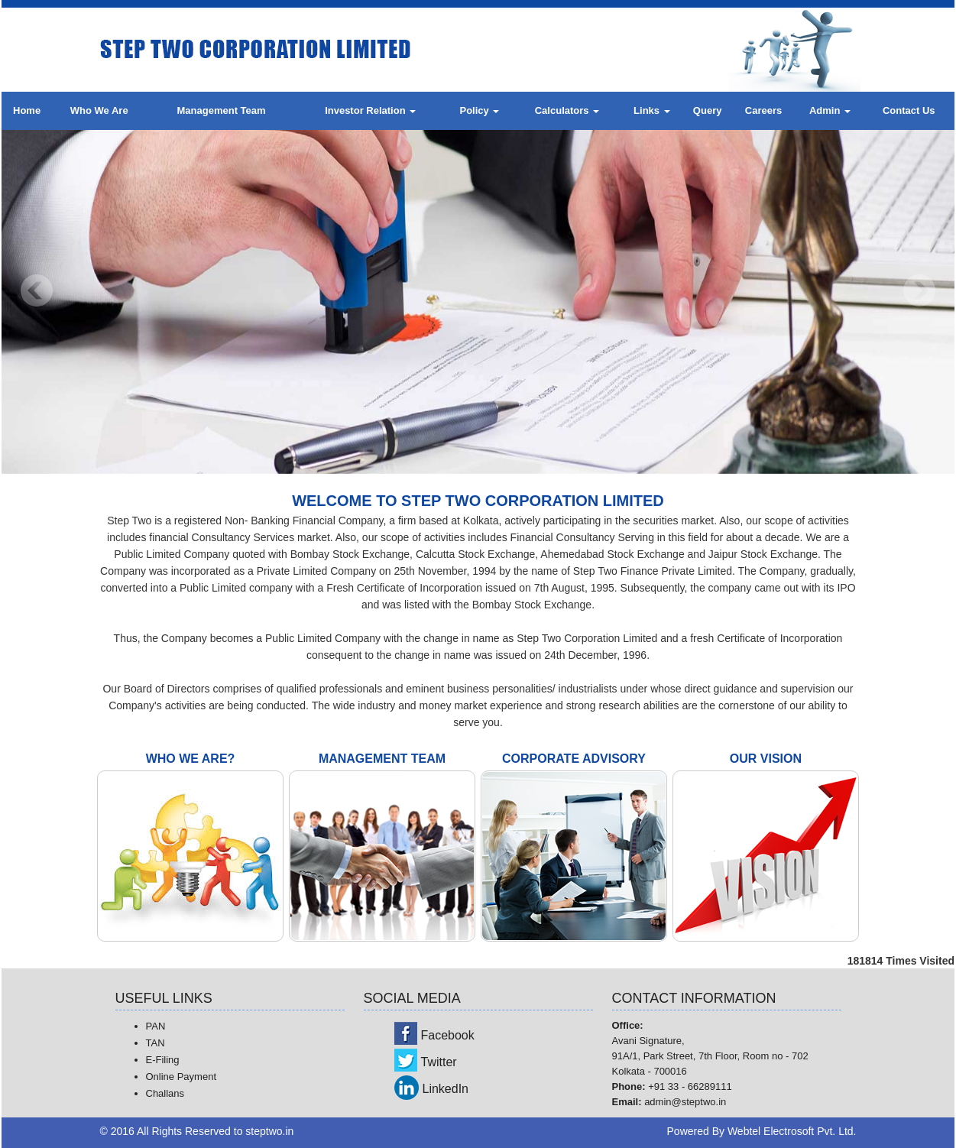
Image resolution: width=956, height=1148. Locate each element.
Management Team (221, 110)
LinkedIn (446, 1088)
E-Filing (163, 1059)
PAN (156, 1026)
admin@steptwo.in (685, 1101)
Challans (165, 1093)
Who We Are (99, 110)
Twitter (439, 1062)
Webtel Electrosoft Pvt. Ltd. (792, 1131)
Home (27, 110)
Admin (830, 110)
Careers (763, 110)
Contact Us (909, 110)
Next (919, 290)
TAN (155, 1043)
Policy (479, 110)
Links (652, 110)
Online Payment (181, 1076)
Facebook (448, 1035)
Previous (37, 290)
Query (707, 110)
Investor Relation (370, 110)
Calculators (567, 110)
